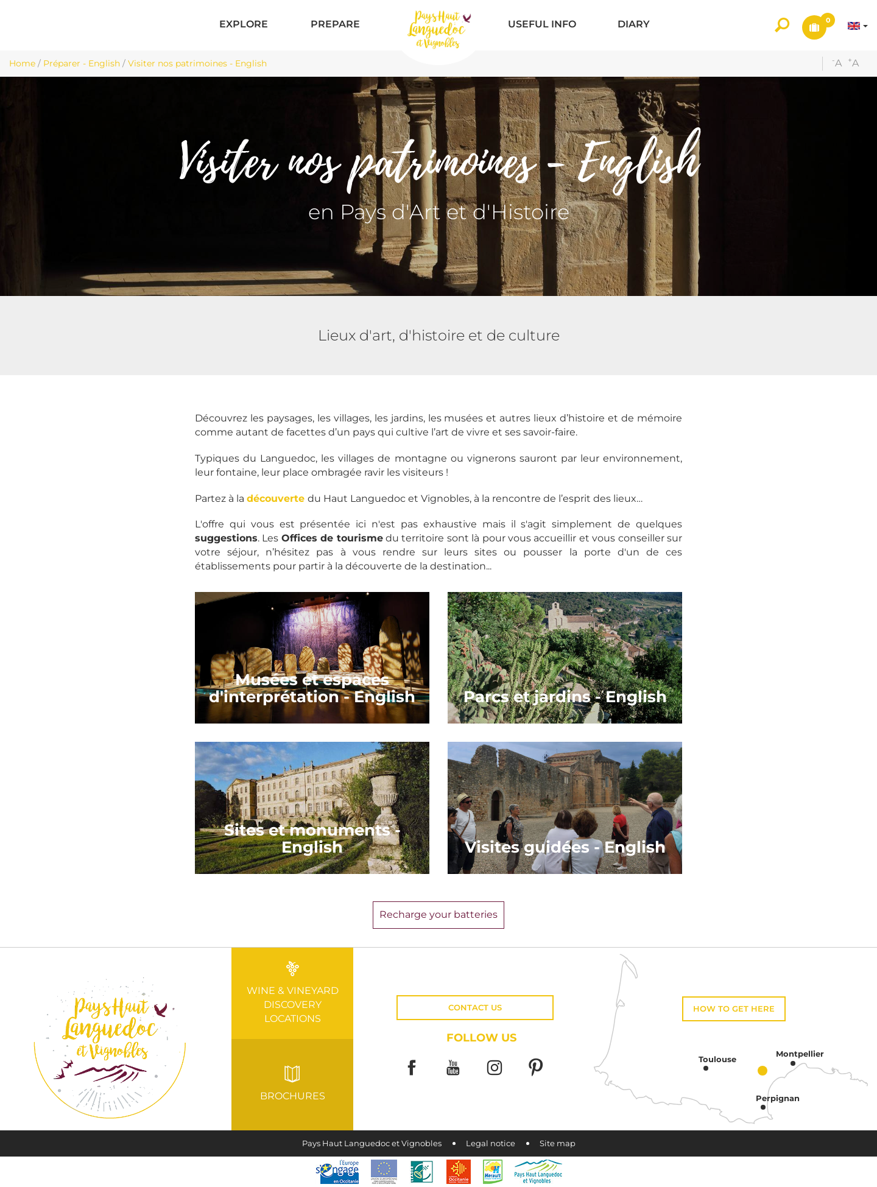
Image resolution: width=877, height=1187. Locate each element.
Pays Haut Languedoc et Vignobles (372, 1143)
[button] (243, 25)
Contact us (475, 1007)
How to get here (734, 1008)
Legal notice (490, 1143)
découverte (277, 498)
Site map (558, 1143)
